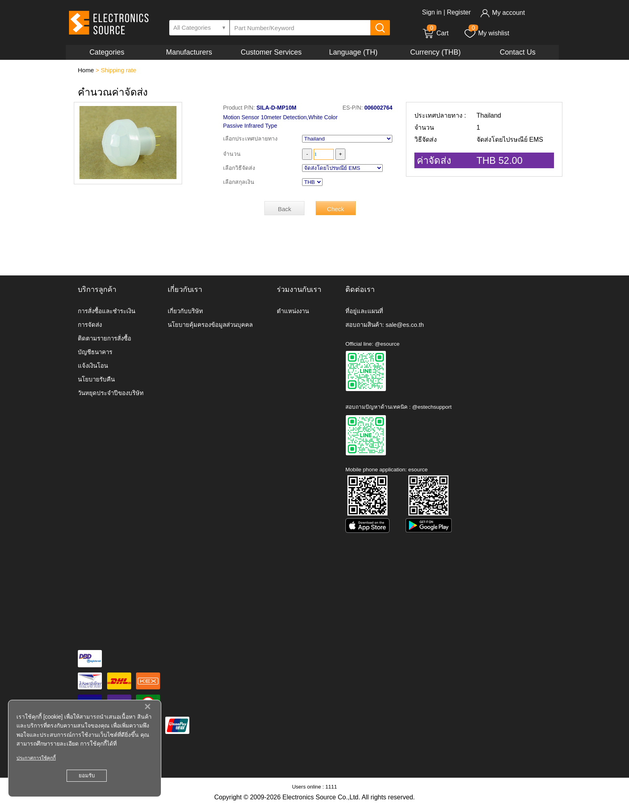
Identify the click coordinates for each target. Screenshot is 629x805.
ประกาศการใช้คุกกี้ (36, 758)
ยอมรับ (87, 775)
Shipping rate (118, 70)
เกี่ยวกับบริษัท (185, 311)
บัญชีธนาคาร (95, 351)
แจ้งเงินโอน (93, 365)
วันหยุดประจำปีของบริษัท (111, 392)
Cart (435, 33)
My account (502, 12)
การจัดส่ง (90, 324)
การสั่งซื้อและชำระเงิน (106, 311)
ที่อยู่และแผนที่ (364, 311)
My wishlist (486, 33)
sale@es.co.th (405, 324)
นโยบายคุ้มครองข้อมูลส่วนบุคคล (210, 324)
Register (459, 12)
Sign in (432, 12)
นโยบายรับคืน (96, 379)
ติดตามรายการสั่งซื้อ (104, 338)
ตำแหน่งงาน (293, 311)
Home (86, 70)
